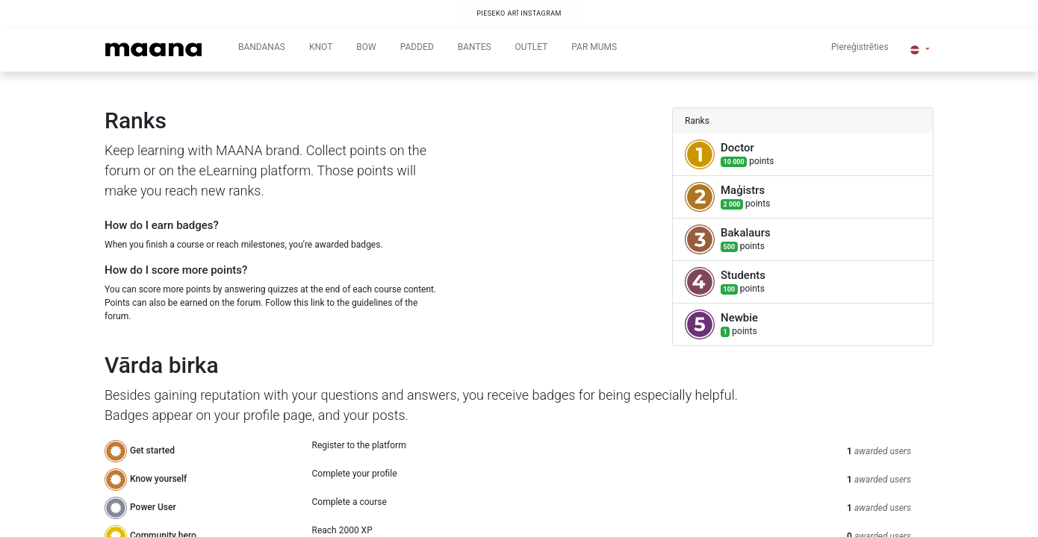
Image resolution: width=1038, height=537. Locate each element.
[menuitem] (261, 50)
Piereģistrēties (860, 47)
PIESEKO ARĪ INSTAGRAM (519, 13)
